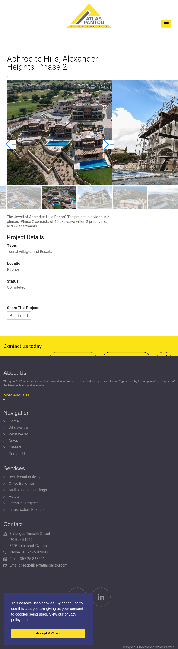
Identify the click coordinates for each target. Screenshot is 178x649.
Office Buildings (22, 483)
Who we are (18, 428)
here (25, 620)
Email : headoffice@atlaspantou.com (38, 565)
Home (14, 421)
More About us (16, 395)
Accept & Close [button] (48, 633)
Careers (15, 447)
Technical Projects (23, 503)
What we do (18, 434)
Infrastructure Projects (26, 509)
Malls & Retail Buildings (28, 490)
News (13, 441)
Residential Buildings (26, 477)
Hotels (14, 496)
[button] (10, 144)
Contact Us (17, 454)
